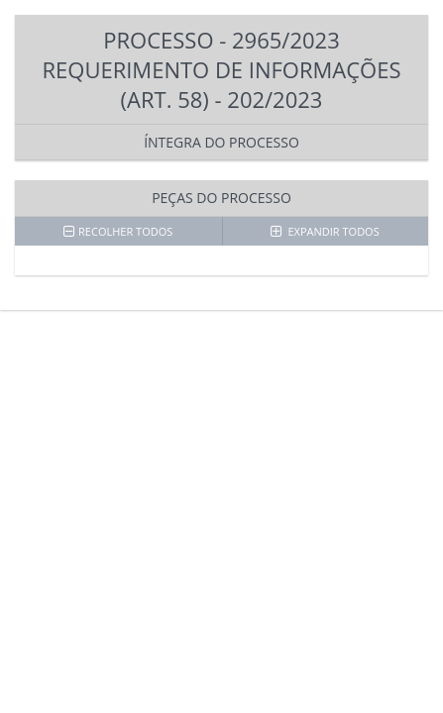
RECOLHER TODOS (117, 231)
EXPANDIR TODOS (325, 231)
